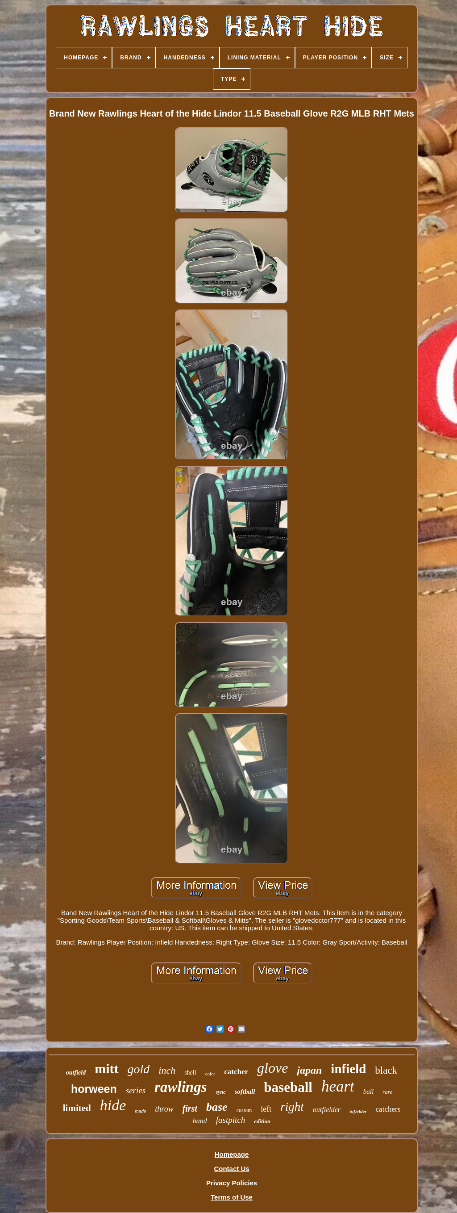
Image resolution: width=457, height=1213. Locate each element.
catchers (388, 1109)
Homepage (232, 1154)
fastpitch (230, 1120)
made (140, 1111)
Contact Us (231, 1168)
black (386, 1070)
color (210, 1073)
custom (244, 1110)
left (266, 1108)
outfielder (327, 1109)
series (135, 1090)
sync (221, 1092)
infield (348, 1069)
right (292, 1106)
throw (164, 1108)
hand (200, 1121)
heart (337, 1086)
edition (262, 1121)
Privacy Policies (231, 1183)
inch (166, 1070)
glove (272, 1068)
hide (113, 1105)
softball (245, 1091)
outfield (76, 1072)
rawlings (180, 1087)
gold (139, 1069)
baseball (288, 1087)
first (190, 1108)
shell (190, 1072)
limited (77, 1108)
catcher (236, 1071)
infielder (358, 1111)
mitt (106, 1068)
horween (94, 1089)
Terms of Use (232, 1197)
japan (309, 1070)
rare (387, 1091)
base (217, 1106)
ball (368, 1091)
